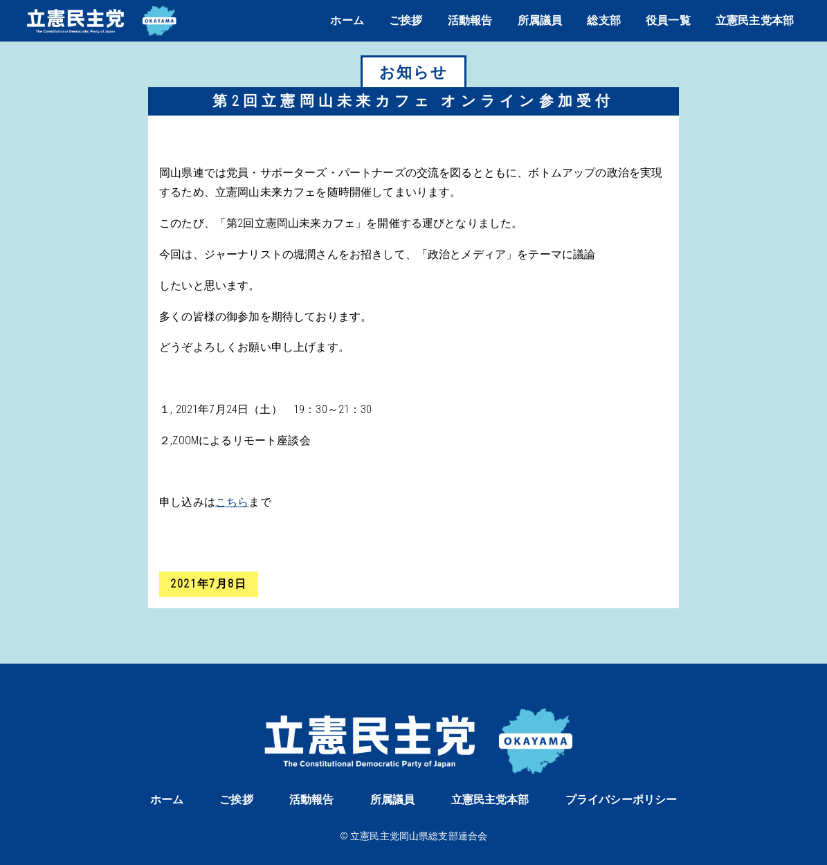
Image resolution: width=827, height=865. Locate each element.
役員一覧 (668, 20)
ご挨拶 (405, 20)
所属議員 (540, 20)
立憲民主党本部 (755, 20)
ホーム (346, 20)
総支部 (603, 20)
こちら (231, 502)
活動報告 (470, 20)
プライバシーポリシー (621, 799)
